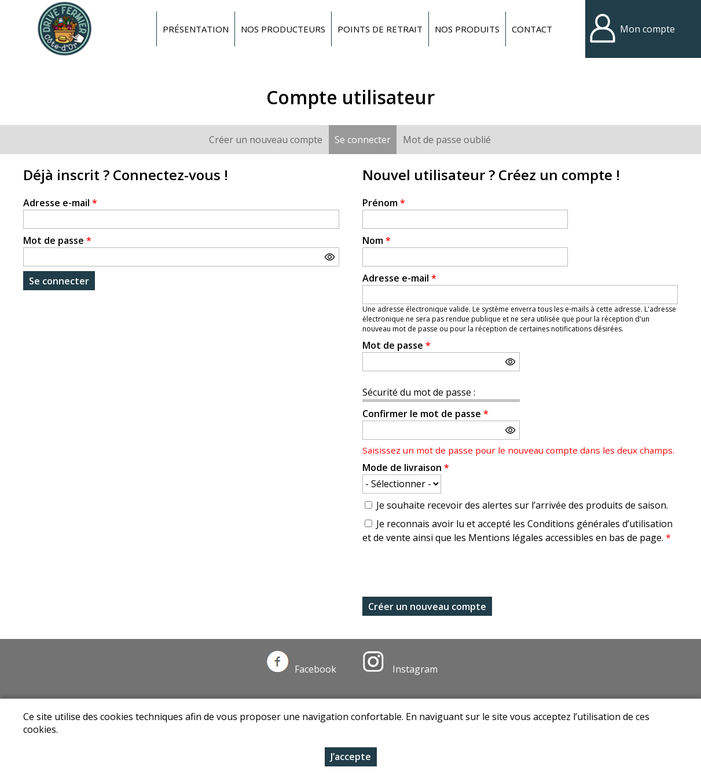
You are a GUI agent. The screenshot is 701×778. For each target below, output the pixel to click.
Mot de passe (57, 240)
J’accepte (351, 756)
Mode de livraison (405, 467)
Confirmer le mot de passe (425, 413)
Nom (376, 240)
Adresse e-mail (60, 202)
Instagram (400, 669)
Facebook (301, 669)
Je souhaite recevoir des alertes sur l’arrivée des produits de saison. (522, 505)
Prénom (383, 202)
